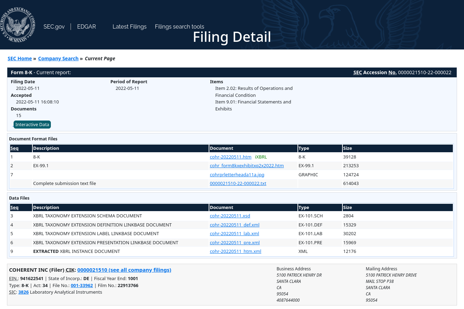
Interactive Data (32, 124)
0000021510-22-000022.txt (238, 183)
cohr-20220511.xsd (230, 216)
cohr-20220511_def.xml (234, 225)
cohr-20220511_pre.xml (235, 242)
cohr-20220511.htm (231, 157)
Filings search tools (179, 26)
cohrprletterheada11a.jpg (237, 174)
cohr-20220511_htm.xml (235, 251)
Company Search (58, 58)
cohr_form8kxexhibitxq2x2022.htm (247, 165)
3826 (23, 292)
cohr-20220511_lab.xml (234, 233)
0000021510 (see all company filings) (124, 269)
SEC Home (20, 58)
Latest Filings (129, 26)
